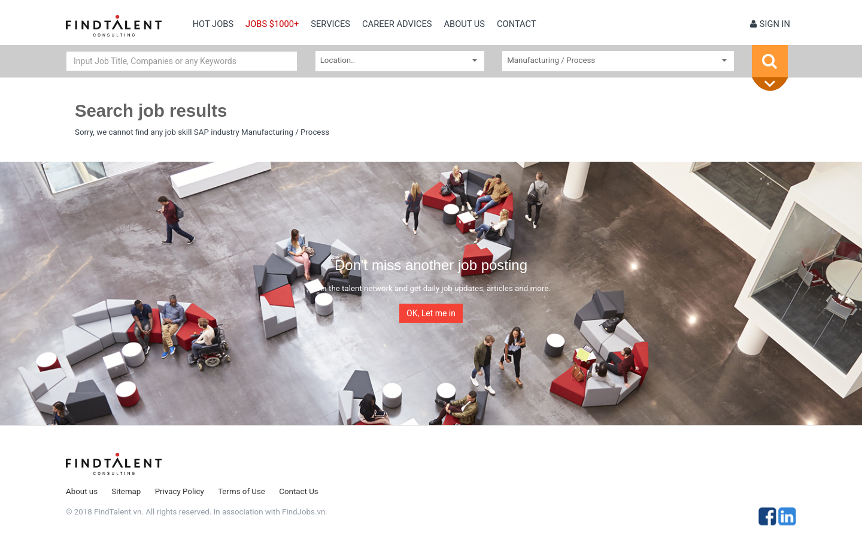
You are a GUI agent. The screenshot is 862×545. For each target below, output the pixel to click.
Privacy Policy (179, 491)
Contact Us (298, 491)
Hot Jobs (213, 24)
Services (330, 24)
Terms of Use (241, 491)
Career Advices (397, 24)
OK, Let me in (431, 313)
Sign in (770, 24)
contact (516, 24)
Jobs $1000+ (272, 24)
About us (464, 24)
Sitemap (126, 491)
